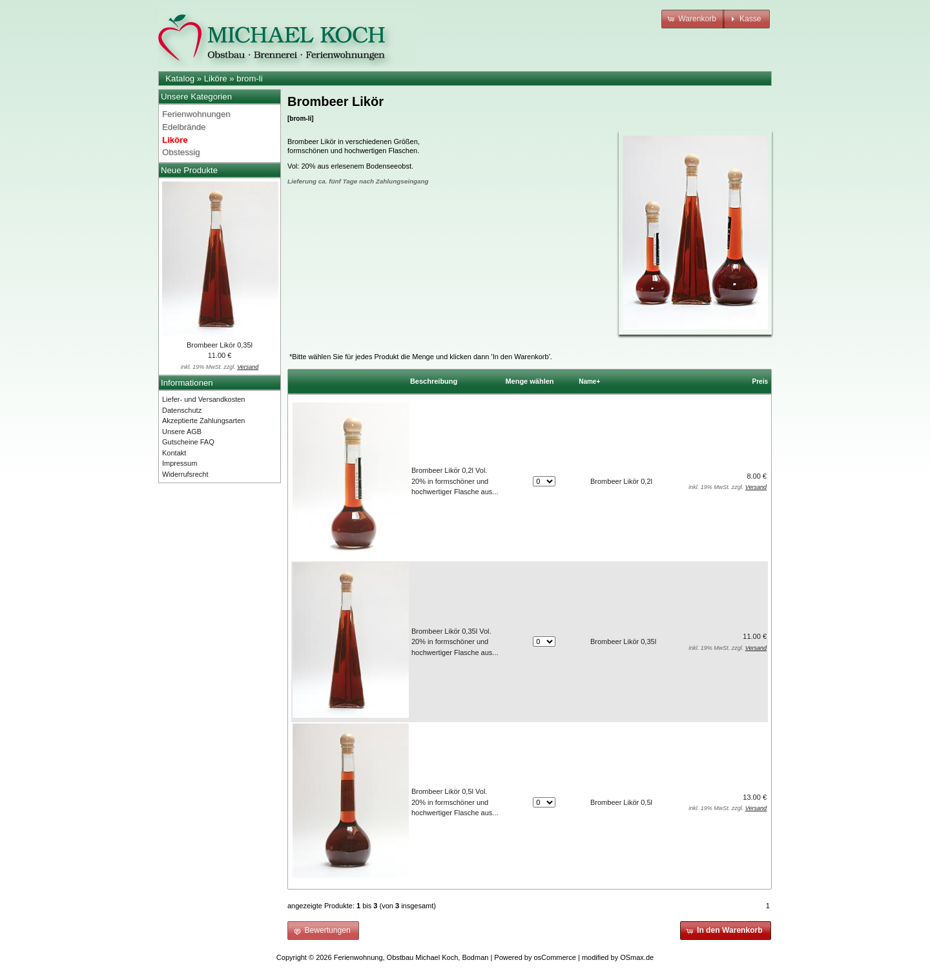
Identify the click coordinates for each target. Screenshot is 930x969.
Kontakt (174, 453)
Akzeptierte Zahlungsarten (203, 420)
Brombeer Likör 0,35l (220, 345)
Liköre (215, 78)
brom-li (249, 78)
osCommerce (555, 957)
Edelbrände (183, 127)
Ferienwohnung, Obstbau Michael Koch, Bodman (411, 957)
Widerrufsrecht (185, 474)
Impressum (179, 463)
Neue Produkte (189, 170)
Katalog (179, 78)
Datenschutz (182, 410)
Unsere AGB (182, 431)
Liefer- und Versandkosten (203, 399)
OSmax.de (637, 957)
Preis (760, 381)
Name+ (589, 381)
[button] (693, 19)
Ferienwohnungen (196, 114)
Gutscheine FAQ (188, 442)
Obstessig (181, 152)
